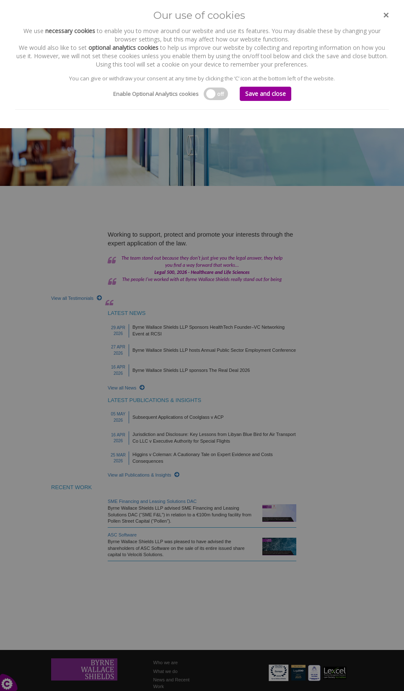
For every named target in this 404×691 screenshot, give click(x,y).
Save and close (265, 94)
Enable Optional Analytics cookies (156, 94)
